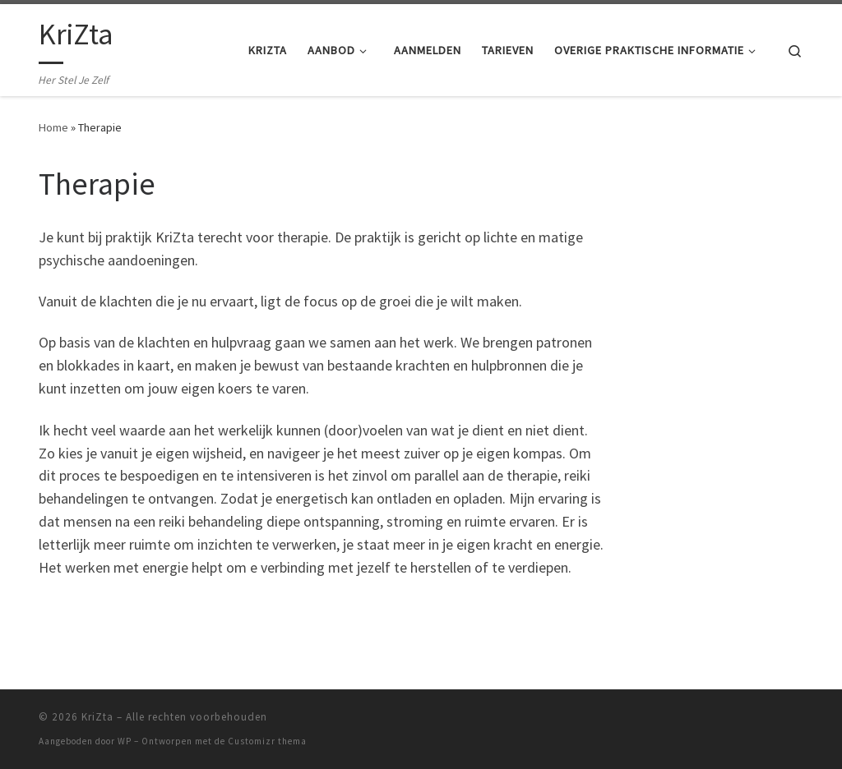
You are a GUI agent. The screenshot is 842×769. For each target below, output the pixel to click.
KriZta (97, 717)
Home (53, 127)
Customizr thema (267, 741)
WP (125, 741)
